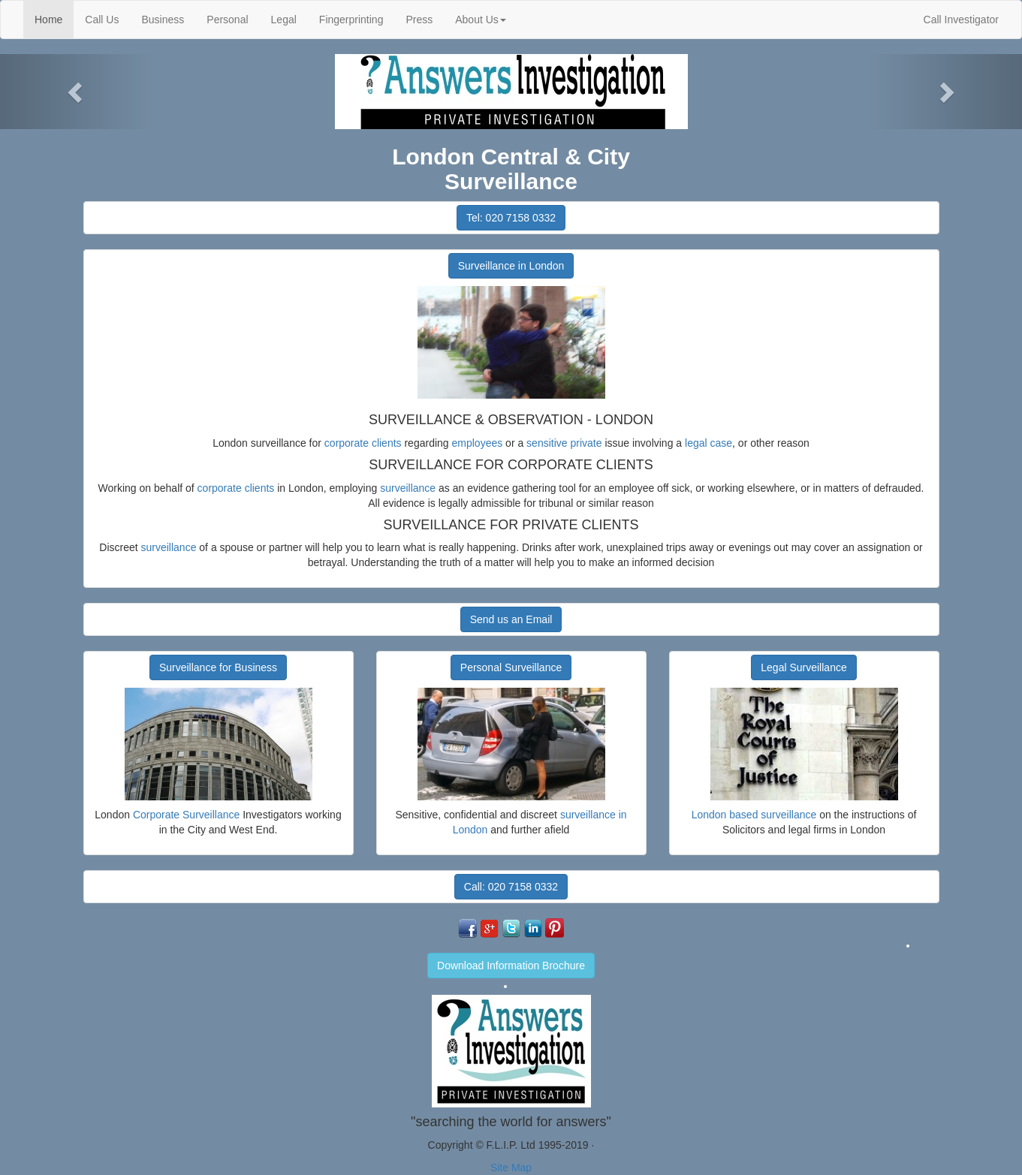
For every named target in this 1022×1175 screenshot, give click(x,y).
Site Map (511, 1167)
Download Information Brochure (511, 966)
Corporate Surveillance (186, 815)
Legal (284, 20)
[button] (76, 91)
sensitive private (563, 443)
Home (54, 18)
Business (162, 20)
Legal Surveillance (803, 667)
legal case (708, 443)
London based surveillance (754, 815)
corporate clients (363, 443)
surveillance (408, 488)
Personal (227, 20)
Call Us (102, 20)
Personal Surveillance (511, 667)
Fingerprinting (351, 20)
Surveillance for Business (218, 667)
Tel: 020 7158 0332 (511, 218)
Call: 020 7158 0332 (511, 887)
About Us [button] (480, 20)
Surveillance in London (511, 266)
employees (477, 443)
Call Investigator (961, 20)
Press (419, 20)
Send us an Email (511, 619)
